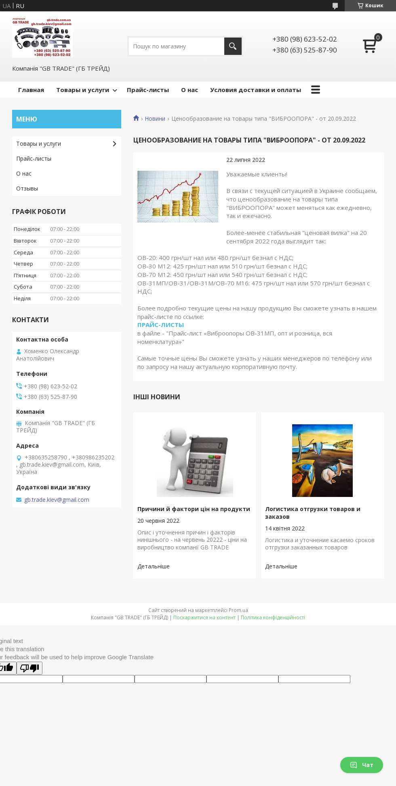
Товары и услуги (82, 90)
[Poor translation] (29, 668)
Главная (31, 90)
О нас (189, 90)
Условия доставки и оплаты (255, 90)
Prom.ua (238, 610)
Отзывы (27, 188)
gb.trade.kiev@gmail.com (56, 499)
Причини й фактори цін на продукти (193, 509)
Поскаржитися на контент (204, 617)
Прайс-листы (148, 90)
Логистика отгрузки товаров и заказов (312, 512)
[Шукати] (233, 46)
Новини (155, 118)
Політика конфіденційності (273, 617)
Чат (361, 765)
